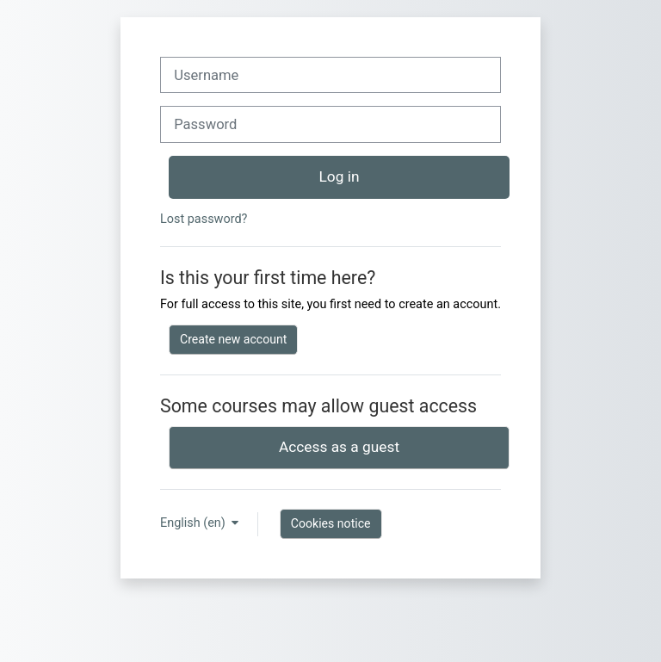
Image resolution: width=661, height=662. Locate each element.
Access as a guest (339, 446)
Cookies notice (331, 523)
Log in (339, 176)
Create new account (233, 339)
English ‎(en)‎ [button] (194, 523)
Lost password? (203, 219)
